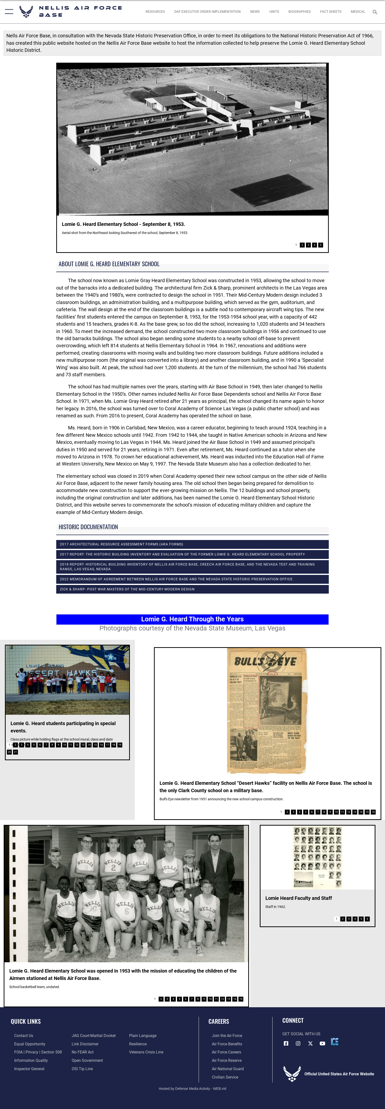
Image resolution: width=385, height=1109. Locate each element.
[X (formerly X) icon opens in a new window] (310, 1043)
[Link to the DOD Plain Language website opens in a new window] (144, 1035)
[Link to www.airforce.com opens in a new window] (223, 1035)
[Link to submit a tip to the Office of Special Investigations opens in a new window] (81, 1068)
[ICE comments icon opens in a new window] (334, 1041)
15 (95, 744)
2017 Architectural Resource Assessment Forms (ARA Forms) (121, 544)
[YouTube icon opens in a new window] (322, 1043)
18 (113, 744)
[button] (8, 11)
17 (107, 744)
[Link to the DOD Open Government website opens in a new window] (86, 1060)
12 (76, 744)
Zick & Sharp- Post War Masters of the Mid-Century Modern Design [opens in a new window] (127, 589)
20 (9, 752)
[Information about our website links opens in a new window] (84, 1043)
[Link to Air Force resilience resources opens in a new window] (139, 1043)
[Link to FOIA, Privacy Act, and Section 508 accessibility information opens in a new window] (34, 1052)
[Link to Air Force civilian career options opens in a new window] (221, 1076)
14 (89, 744)
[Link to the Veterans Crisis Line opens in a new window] (147, 1052)
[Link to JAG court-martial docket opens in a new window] (93, 1035)
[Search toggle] (375, 11)
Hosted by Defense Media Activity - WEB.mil (192, 1088)
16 (101, 744)
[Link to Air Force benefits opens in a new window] (223, 1043)
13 (83, 744)
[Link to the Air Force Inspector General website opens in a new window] (26, 1068)
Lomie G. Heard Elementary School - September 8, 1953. (123, 224)
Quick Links (26, 1021)
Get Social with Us (301, 1034)
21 (15, 752)
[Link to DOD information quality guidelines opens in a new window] (27, 1060)
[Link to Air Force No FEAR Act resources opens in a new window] (82, 1052)
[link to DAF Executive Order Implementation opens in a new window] (207, 11)
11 (70, 744)
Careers (218, 1021)
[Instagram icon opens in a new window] (298, 1043)
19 (119, 744)
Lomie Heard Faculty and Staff (298, 898)
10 (64, 744)
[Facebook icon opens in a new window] (286, 1043)
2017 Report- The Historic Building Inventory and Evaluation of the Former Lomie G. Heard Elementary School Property (182, 554)
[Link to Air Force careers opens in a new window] (223, 1052)
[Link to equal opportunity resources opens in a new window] (26, 1043)
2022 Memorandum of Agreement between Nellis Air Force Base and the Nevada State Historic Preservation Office (176, 579)
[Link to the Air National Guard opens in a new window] (224, 1068)
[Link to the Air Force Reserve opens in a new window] (223, 1060)
